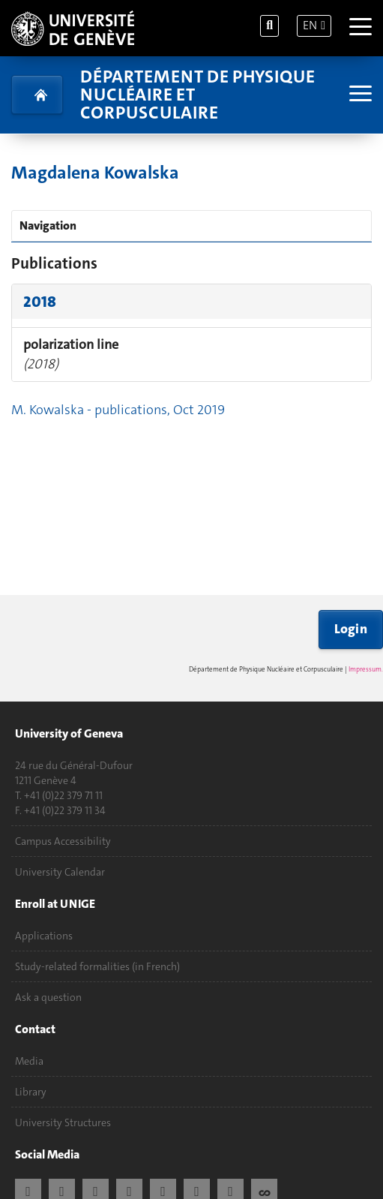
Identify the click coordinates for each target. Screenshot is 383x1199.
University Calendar (60, 872)
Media (29, 1061)
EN (310, 25)
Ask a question (48, 997)
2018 (39, 301)
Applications (44, 935)
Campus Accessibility (63, 841)
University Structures (63, 1122)
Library (30, 1091)
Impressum (365, 669)
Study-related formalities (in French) (97, 966)
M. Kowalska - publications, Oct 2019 (118, 410)
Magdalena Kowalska (95, 173)
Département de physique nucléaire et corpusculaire (197, 95)
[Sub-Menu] (359, 95)
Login (351, 629)
